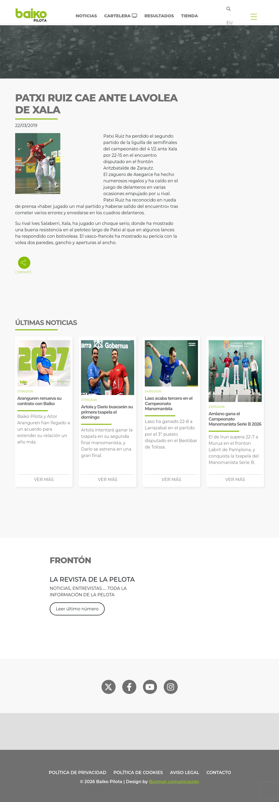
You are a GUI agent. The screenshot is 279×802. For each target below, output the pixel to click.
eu (229, 22)
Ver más (44, 479)
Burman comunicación (174, 781)
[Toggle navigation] (254, 16)
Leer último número (77, 608)
